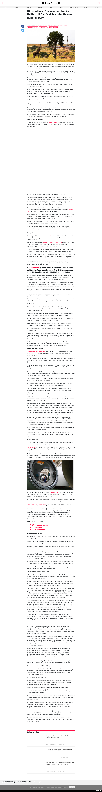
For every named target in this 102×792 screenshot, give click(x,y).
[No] (100, 787)
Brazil (62, 7)
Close (72, 787)
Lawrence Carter (40, 25)
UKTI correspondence (39, 525)
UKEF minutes (36, 527)
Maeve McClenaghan (50, 25)
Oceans (39, 7)
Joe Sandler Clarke (62, 25)
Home (5, 7)
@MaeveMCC (44, 27)
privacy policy (65, 787)
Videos (85, 7)
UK (51, 7)
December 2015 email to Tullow (37, 504)
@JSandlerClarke (54, 27)
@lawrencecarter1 (33, 27)
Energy (17, 7)
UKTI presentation (38, 530)
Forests (28, 7)
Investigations (73, 7)
